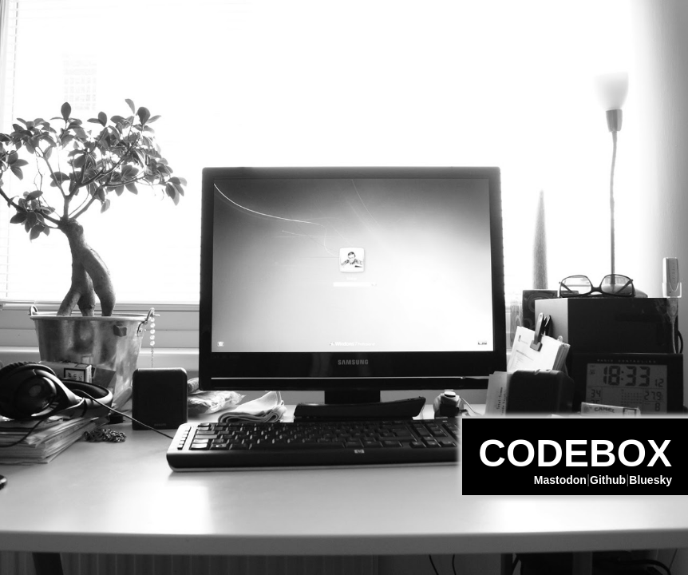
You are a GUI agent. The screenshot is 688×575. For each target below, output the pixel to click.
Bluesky (650, 480)
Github (608, 480)
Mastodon (560, 480)
